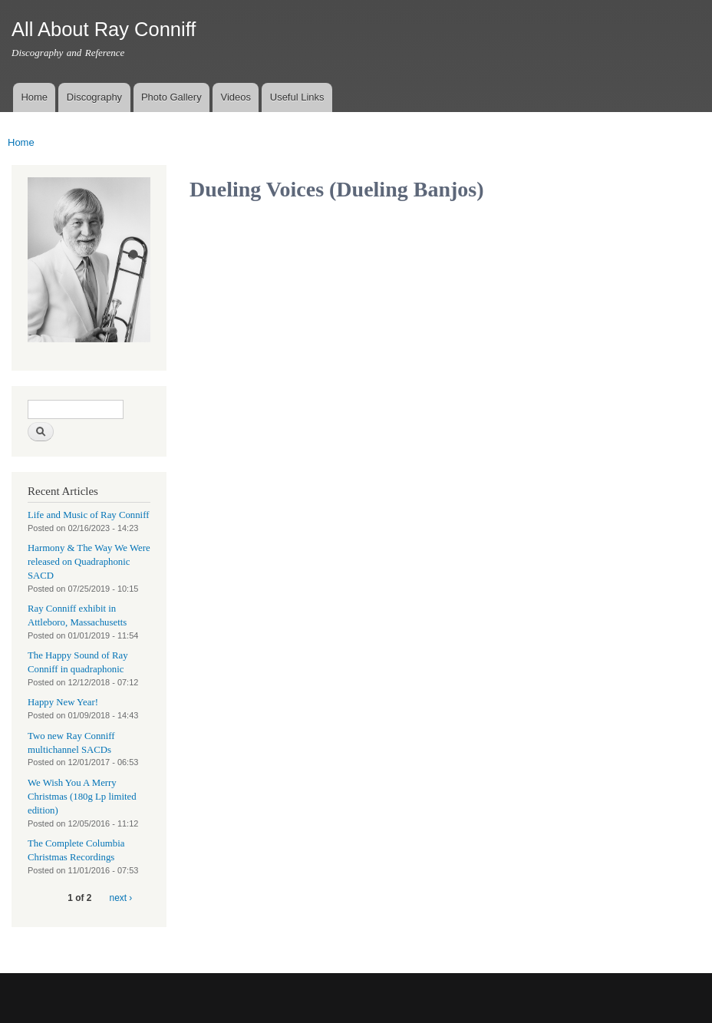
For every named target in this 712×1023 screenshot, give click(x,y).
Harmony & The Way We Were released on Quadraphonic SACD (89, 562)
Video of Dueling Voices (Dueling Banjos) (312, 290)
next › (121, 898)
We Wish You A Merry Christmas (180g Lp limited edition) (82, 796)
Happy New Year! (63, 702)
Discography (94, 97)
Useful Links (297, 97)
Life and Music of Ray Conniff (88, 515)
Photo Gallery (171, 97)
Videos (235, 97)
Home (34, 97)
